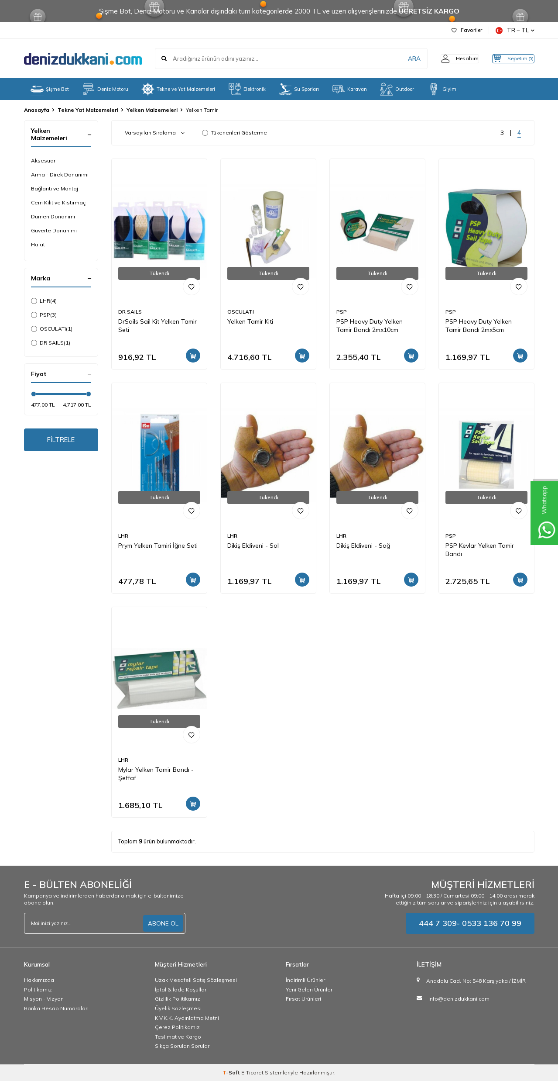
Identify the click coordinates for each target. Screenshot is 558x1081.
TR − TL (515, 30)
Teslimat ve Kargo (178, 1036)
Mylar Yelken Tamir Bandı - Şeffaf (156, 774)
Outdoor (397, 89)
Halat (38, 244)
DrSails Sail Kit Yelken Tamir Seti (157, 326)
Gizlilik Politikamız (177, 998)
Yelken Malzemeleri (152, 110)
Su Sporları (299, 89)
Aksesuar (43, 160)
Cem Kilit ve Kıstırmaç (58, 202)
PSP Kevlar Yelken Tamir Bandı (479, 550)
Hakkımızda (39, 980)
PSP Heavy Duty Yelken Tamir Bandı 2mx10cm (369, 326)
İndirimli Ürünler (305, 980)
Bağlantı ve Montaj (54, 188)
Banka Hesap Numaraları (56, 1008)
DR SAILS (50, 342)
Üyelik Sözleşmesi (178, 1008)
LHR (44, 300)
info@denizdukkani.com (459, 998)
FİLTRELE (60, 440)
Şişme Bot (50, 89)
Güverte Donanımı (54, 230)
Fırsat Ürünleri (303, 998)
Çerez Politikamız (177, 1027)
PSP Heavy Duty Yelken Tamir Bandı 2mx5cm (478, 326)
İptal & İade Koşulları (181, 989)
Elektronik (247, 89)
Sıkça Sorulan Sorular (182, 1046)
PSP (44, 314)
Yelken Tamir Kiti (250, 321)
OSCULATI (51, 328)
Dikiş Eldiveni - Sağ (363, 545)
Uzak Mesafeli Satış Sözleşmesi (196, 980)
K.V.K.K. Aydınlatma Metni (187, 1018)
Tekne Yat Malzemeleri (88, 110)
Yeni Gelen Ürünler (309, 989)
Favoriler (467, 30)
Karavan (349, 89)
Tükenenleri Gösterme (234, 132)
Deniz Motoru (105, 89)
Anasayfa (36, 110)
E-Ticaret (252, 1072)
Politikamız (38, 989)
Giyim (441, 89)
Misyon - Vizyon (44, 998)
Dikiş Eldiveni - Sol (253, 545)
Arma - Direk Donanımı (60, 174)
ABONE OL (163, 923)
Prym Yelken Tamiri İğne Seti (158, 545)
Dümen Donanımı (53, 216)
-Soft (232, 1072)
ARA (398, 58)
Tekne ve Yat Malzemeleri (178, 89)
